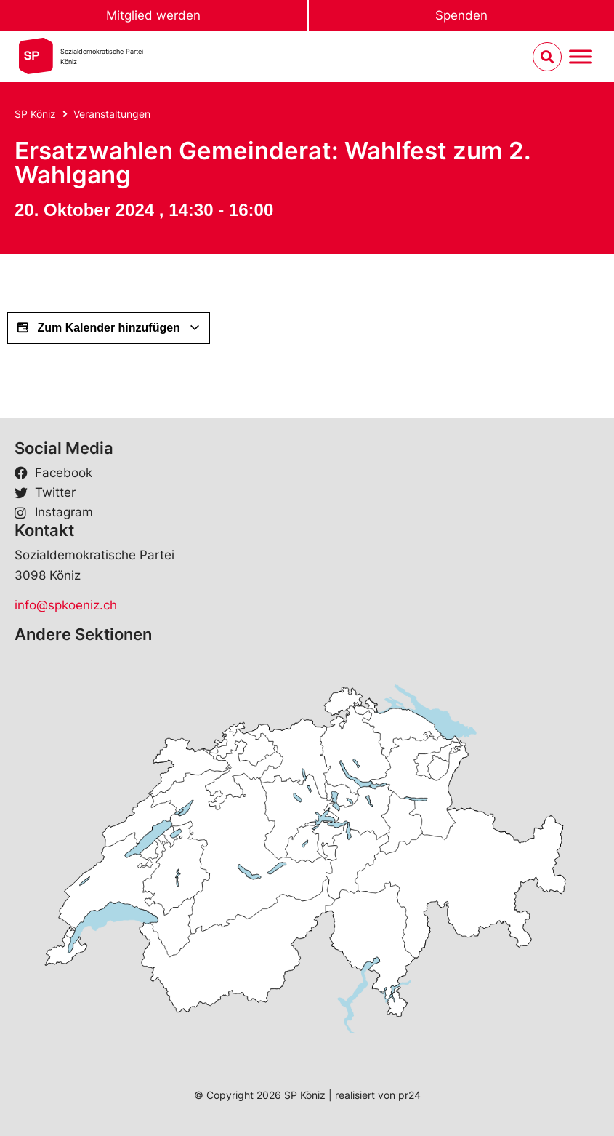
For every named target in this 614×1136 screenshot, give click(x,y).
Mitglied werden (153, 15)
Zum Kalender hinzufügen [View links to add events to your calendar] (109, 328)
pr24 (409, 1095)
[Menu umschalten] (580, 57)
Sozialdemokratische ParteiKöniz (101, 56)
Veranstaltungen (111, 114)
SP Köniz (35, 114)
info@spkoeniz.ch (66, 605)
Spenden (461, 15)
